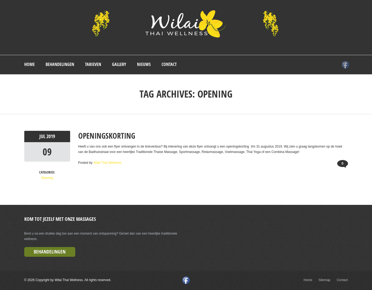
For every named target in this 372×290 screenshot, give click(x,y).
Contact (169, 64)
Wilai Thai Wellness (107, 163)
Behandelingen (60, 64)
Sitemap (324, 280)
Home (29, 64)
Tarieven (93, 64)
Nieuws (144, 64)
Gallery (119, 64)
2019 (50, 136)
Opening (47, 178)
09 (47, 151)
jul (42, 136)
